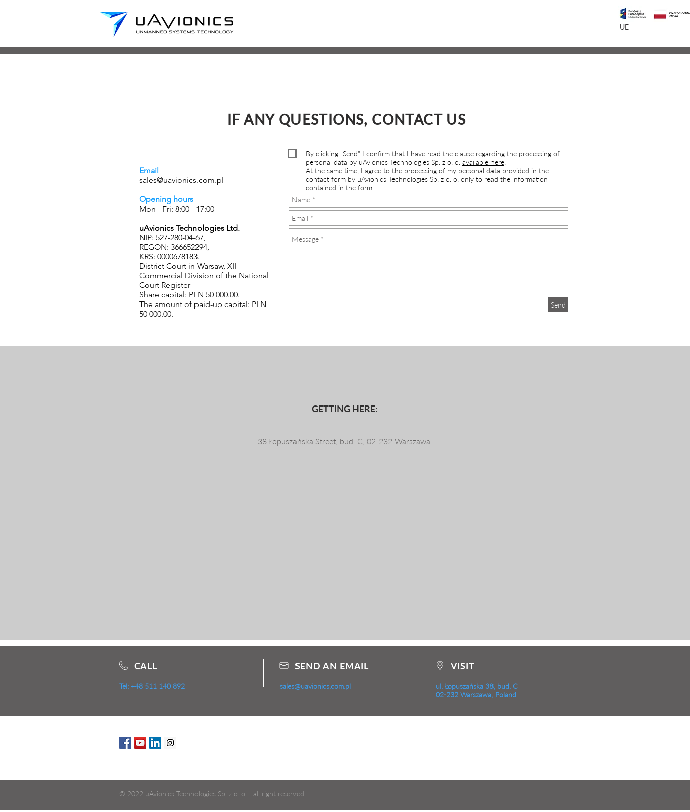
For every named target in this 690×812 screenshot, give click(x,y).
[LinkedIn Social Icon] (155, 743)
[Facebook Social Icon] (125, 743)
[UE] (624, 27)
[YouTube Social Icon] (140, 743)
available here (483, 162)
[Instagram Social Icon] (170, 743)
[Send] (558, 304)
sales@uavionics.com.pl (181, 180)
